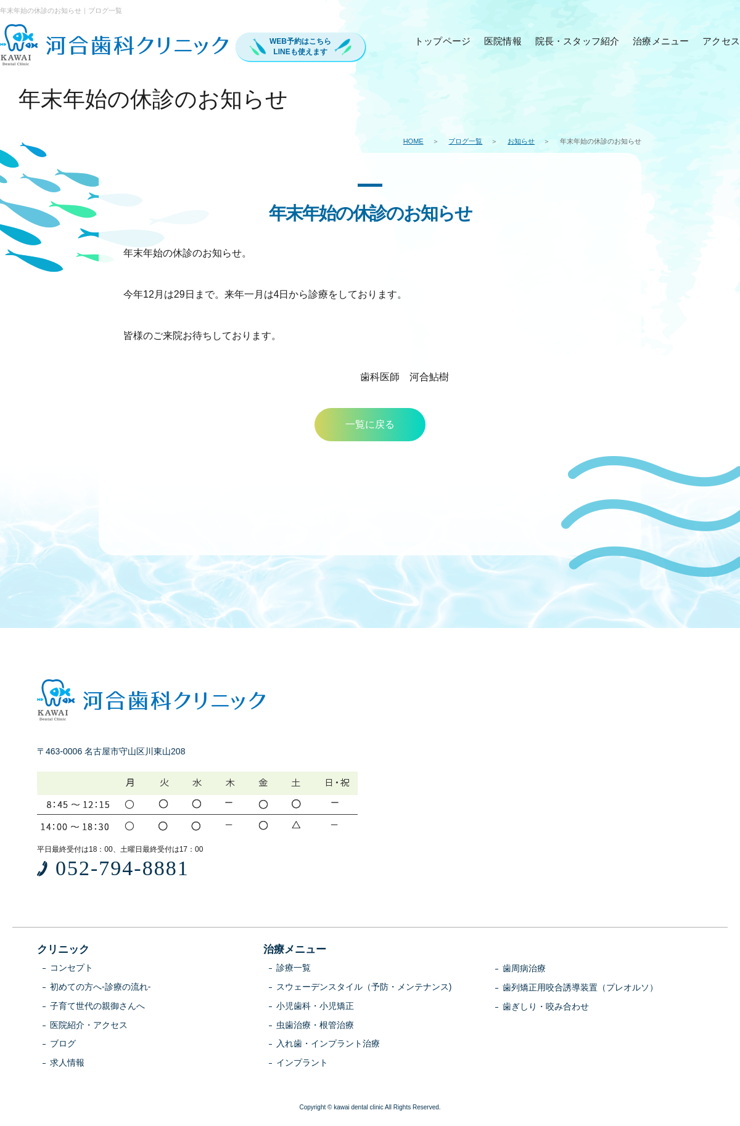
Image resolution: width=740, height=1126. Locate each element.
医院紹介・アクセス (89, 1025)
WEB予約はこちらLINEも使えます (300, 46)
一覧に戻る (370, 424)
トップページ (442, 41)
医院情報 (503, 41)
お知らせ (521, 141)
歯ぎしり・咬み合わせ (546, 1006)
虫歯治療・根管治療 (315, 1025)
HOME (413, 141)
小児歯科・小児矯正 (315, 1006)
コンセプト (71, 968)
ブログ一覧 (465, 141)
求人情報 (67, 1062)
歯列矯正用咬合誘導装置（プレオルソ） (580, 987)
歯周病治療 (524, 968)
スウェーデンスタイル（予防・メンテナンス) (364, 987)
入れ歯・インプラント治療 (328, 1043)
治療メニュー (661, 41)
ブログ (63, 1043)
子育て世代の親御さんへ (97, 1006)
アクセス (721, 41)
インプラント (302, 1062)
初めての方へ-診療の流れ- (100, 987)
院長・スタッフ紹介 (577, 41)
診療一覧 (293, 968)
